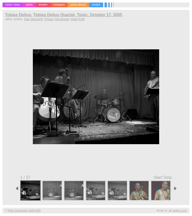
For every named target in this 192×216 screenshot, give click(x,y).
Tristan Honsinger (56, 19)
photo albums (78, 4)
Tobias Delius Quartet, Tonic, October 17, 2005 (77, 15)
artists (29, 4)
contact (96, 4)
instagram (59, 4)
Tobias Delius (18, 15)
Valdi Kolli (77, 19)
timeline (43, 4)
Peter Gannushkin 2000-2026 (24, 210)
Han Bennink (33, 19)
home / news (13, 4)
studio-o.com (180, 210)
